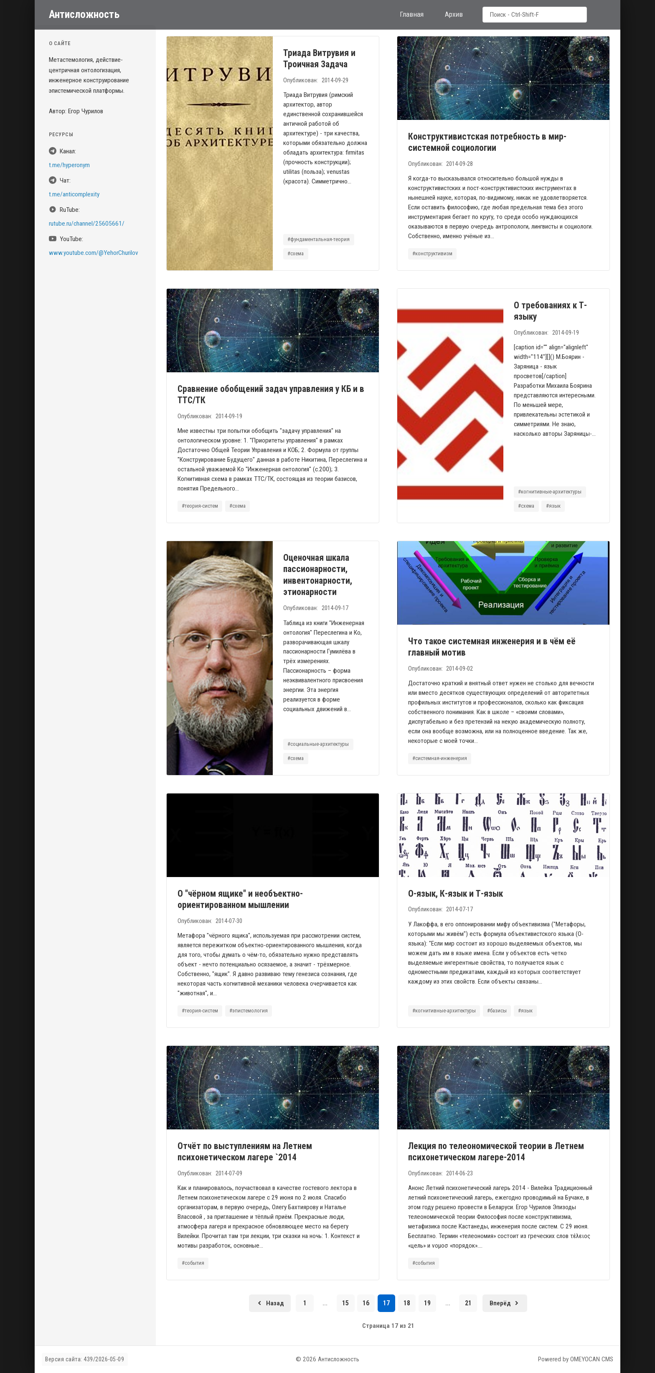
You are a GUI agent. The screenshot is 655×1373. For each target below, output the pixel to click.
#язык (553, 506)
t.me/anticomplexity (74, 194)
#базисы (497, 1010)
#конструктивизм (432, 253)
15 (345, 1303)
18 (407, 1303)
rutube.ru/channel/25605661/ (86, 223)
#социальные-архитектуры (318, 744)
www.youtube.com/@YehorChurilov (93, 253)
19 (427, 1303)
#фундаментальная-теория (319, 239)
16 (366, 1303)
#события (193, 1263)
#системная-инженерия (439, 758)
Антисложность (84, 14)
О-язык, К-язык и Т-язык (455, 893)
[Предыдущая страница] (269, 1303)
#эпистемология (248, 1010)
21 (468, 1303)
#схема (296, 253)
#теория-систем (200, 506)
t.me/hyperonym (69, 165)
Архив (454, 14)
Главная (412, 14)
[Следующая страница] (504, 1303)
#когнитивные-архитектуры (550, 491)
